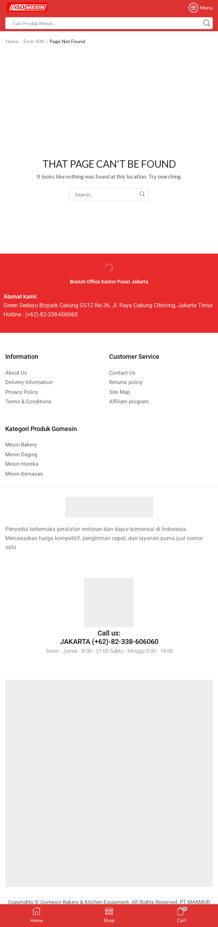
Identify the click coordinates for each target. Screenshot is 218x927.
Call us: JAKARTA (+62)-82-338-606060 (109, 637)
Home (12, 41)
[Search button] (206, 23)
